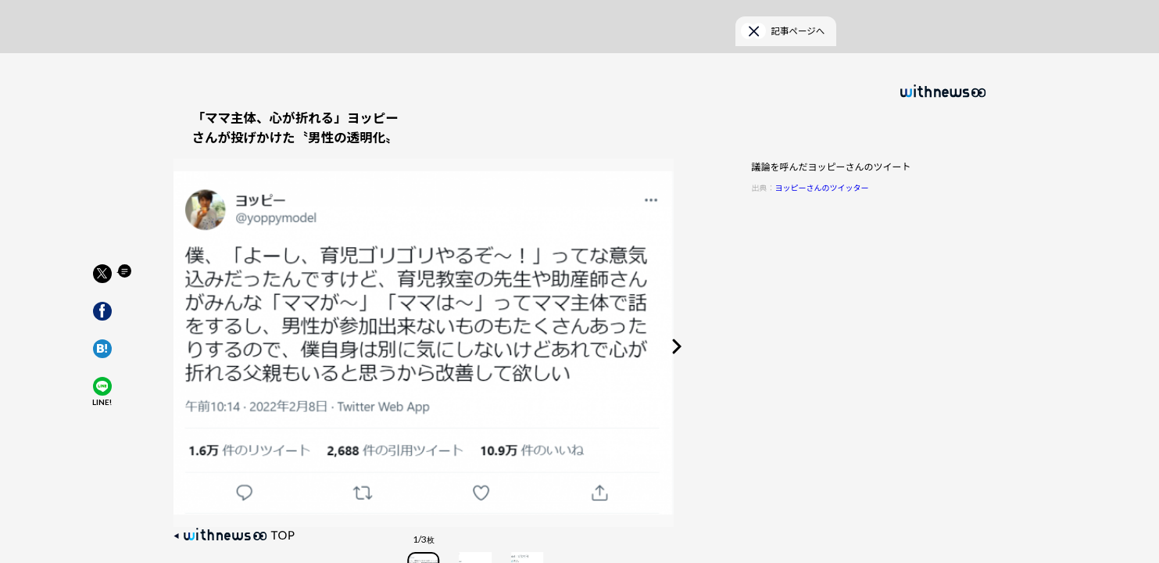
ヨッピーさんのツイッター (822, 161)
